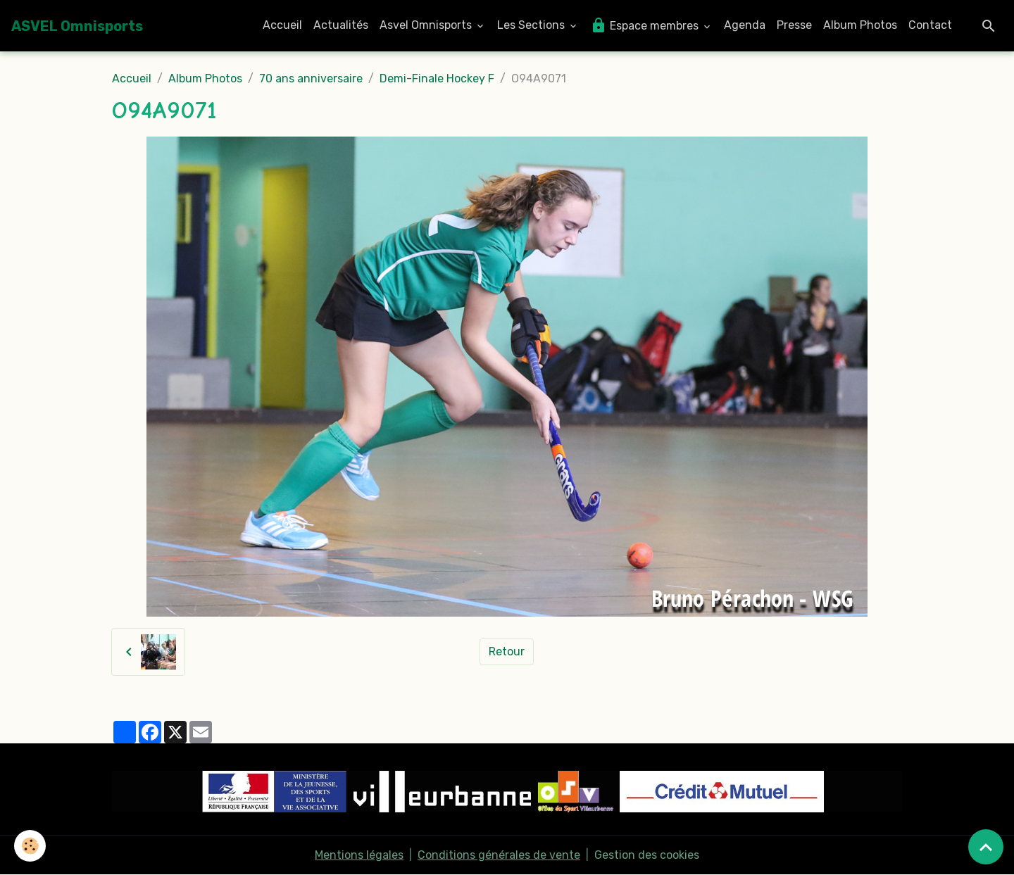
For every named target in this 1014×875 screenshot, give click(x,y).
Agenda (744, 25)
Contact (930, 25)
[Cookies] (30, 846)
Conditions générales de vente (499, 855)
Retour (507, 651)
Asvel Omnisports (427, 25)
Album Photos (860, 25)
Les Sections (532, 25)
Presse (794, 25)
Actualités (340, 25)
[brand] (77, 26)
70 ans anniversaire (311, 78)
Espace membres (645, 25)
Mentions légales (359, 855)
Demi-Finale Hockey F (437, 78)
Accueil (282, 25)
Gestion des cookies (646, 855)
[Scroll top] (985, 846)
